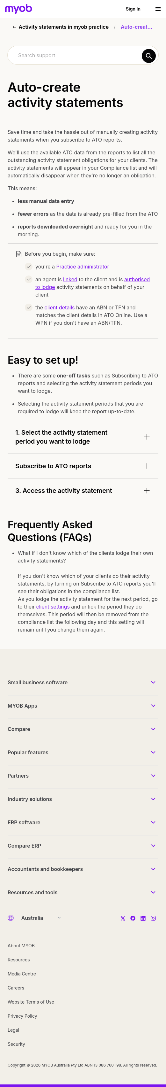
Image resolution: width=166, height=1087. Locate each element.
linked (70, 279)
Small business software (38, 682)
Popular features (28, 752)
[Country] (39, 918)
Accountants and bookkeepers (45, 869)
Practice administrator (82, 266)
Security (16, 1044)
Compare (19, 729)
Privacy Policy (22, 1016)
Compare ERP (24, 845)
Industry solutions (30, 799)
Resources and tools (33, 892)
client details (60, 307)
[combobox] (83, 55)
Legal (13, 1030)
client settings (53, 606)
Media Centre (22, 973)
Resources (19, 959)
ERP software (24, 822)
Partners (18, 776)
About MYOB (21, 945)
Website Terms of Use (31, 1002)
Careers (16, 987)
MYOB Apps (22, 706)
